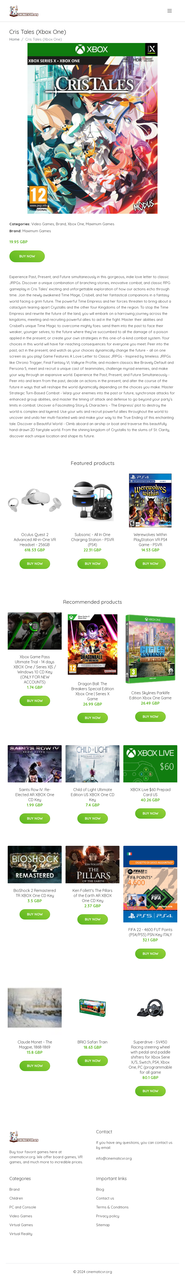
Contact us (105, 1198)
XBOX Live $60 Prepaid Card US (150, 792)
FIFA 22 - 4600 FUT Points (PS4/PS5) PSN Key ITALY (150, 932)
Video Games (42, 224)
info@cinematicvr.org (114, 1158)
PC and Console (22, 1207)
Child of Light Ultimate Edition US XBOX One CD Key (92, 794)
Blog (100, 1189)
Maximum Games (100, 224)
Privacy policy (107, 1216)
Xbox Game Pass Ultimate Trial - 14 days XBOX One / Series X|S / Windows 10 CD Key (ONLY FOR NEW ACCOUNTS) (34, 669)
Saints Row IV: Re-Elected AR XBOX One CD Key (34, 794)
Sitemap (103, 1225)
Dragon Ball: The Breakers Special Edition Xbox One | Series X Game (92, 691)
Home (14, 39)
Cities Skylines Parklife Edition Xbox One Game (150, 695)
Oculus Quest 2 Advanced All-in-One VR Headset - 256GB (35, 539)
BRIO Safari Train (92, 1042)
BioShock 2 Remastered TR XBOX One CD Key (34, 893)
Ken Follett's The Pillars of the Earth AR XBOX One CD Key (92, 895)
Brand (61, 224)
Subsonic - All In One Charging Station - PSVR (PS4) (92, 539)
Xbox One (76, 224)
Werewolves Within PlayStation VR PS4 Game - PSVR (150, 539)
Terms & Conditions (112, 1207)
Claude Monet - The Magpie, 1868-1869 (35, 1044)
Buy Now (27, 256)
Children (16, 1198)
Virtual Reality (20, 1233)
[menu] (170, 10)
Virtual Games (21, 1225)
